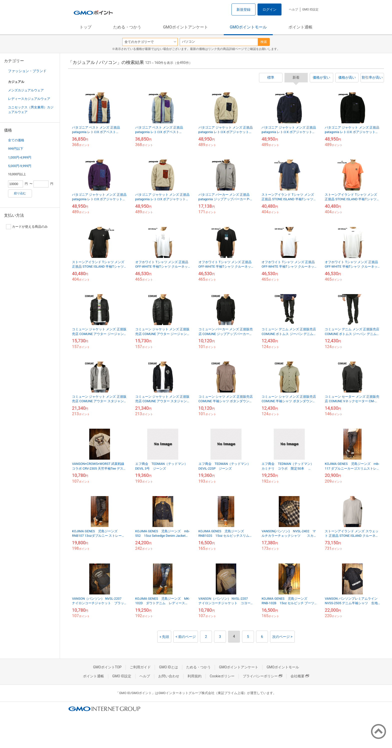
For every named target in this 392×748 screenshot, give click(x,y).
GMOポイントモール (248, 27)
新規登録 (243, 9)
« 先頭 (164, 637)
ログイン (269, 9)
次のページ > (282, 637)
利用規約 (195, 676)
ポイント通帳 (300, 27)
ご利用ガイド (140, 667)
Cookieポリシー (222, 676)
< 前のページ (186, 637)
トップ (86, 27)
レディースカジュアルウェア (29, 99)
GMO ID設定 (310, 9)
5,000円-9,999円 (19, 166)
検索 (263, 42)
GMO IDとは (168, 667)
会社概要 (299, 676)
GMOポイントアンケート (185, 27)
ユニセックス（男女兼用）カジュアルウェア (31, 109)
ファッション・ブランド (27, 71)
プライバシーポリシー (262, 676)
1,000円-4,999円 (19, 157)
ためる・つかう (127, 27)
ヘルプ (293, 9)
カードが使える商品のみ (27, 226)
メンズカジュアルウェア (26, 90)
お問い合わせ (168, 676)
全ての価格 (16, 140)
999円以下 (15, 149)
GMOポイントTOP (107, 667)
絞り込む (20, 193)
